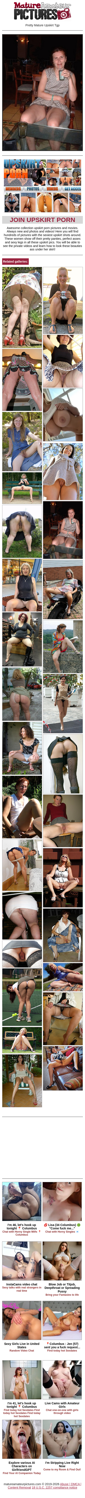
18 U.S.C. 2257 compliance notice (54, 1487)
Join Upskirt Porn (42, 219)
